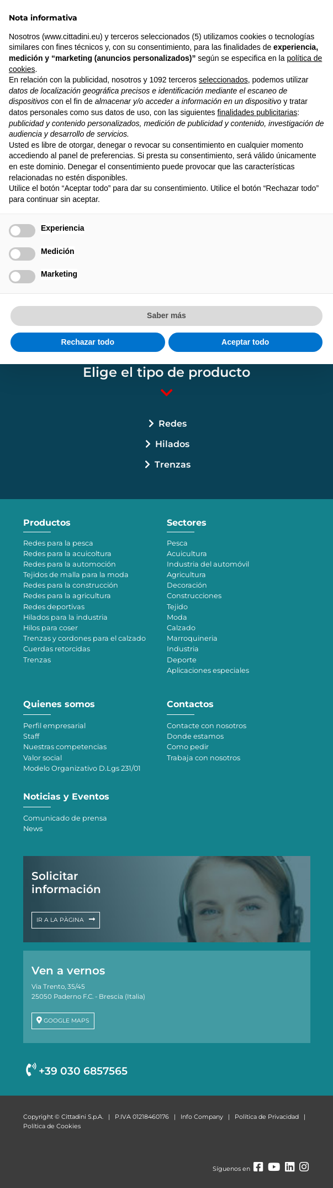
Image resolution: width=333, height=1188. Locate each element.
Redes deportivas (53, 607)
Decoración (187, 585)
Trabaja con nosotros (203, 758)
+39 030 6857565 (77, 1071)
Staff (31, 736)
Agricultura (186, 574)
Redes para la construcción (70, 585)
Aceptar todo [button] (245, 342)
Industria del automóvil (208, 564)
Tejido (177, 607)
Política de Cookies (52, 1126)
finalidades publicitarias (257, 112)
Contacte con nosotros (206, 726)
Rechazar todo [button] (87, 342)
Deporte (182, 660)
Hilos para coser (50, 628)
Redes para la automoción (69, 564)
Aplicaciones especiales (208, 670)
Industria (183, 649)
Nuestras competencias (65, 747)
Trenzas (173, 464)
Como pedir (188, 747)
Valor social (42, 758)
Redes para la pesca (58, 543)
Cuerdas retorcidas (56, 649)
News (33, 828)
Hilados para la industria (65, 617)
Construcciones (194, 596)
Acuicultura (187, 553)
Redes (172, 423)
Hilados (172, 444)
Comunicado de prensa (65, 818)
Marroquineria (192, 638)
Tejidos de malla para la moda (76, 574)
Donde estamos (195, 736)
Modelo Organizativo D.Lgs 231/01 (82, 768)
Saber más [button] (166, 315)
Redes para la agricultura (67, 596)
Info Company (202, 1116)
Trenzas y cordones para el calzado (84, 638)
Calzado (181, 628)
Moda (177, 617)
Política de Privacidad (267, 1116)
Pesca (177, 543)
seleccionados (223, 79)
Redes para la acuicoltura (67, 553)
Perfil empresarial (54, 726)
